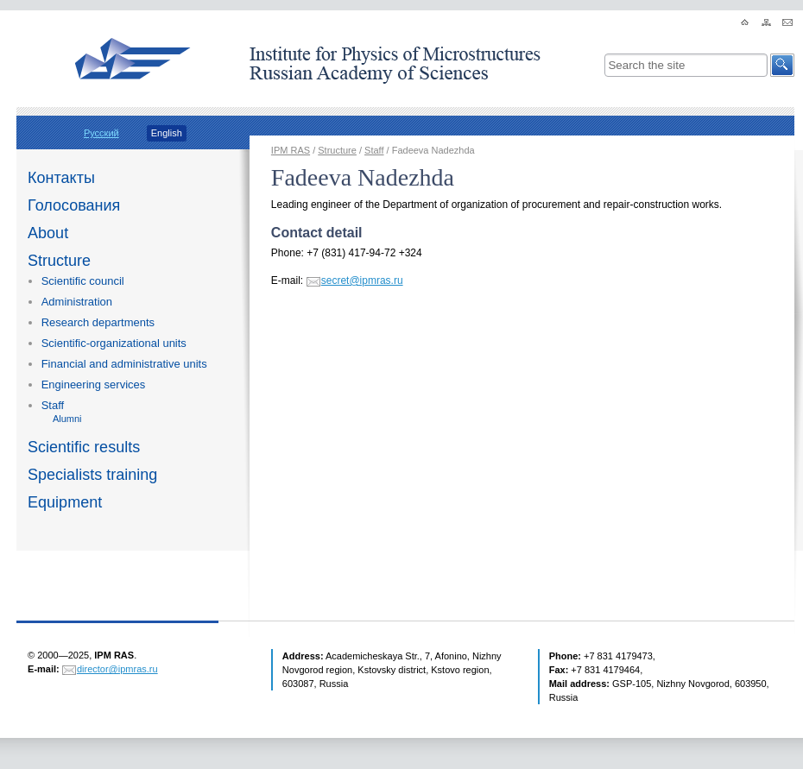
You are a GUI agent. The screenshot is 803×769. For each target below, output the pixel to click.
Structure (59, 260)
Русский (101, 133)
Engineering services (93, 384)
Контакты (61, 177)
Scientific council (82, 280)
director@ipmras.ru (117, 669)
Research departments (98, 322)
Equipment (65, 502)
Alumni (67, 418)
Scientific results (84, 447)
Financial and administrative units (124, 363)
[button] (782, 65)
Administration (76, 301)
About (48, 233)
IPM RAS (290, 150)
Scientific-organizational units (114, 343)
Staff (52, 405)
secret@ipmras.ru (362, 280)
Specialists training (92, 474)
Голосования (74, 205)
